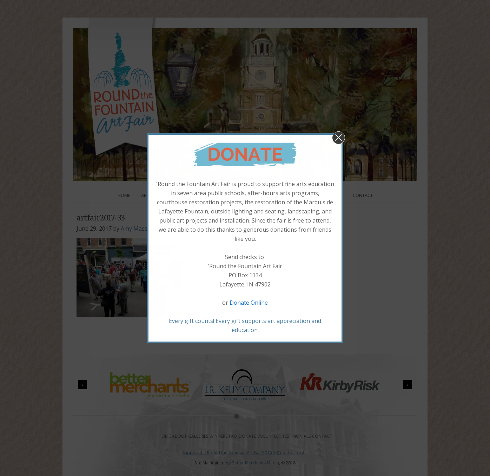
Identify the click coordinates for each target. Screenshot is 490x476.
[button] (338, 137)
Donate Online (249, 302)
